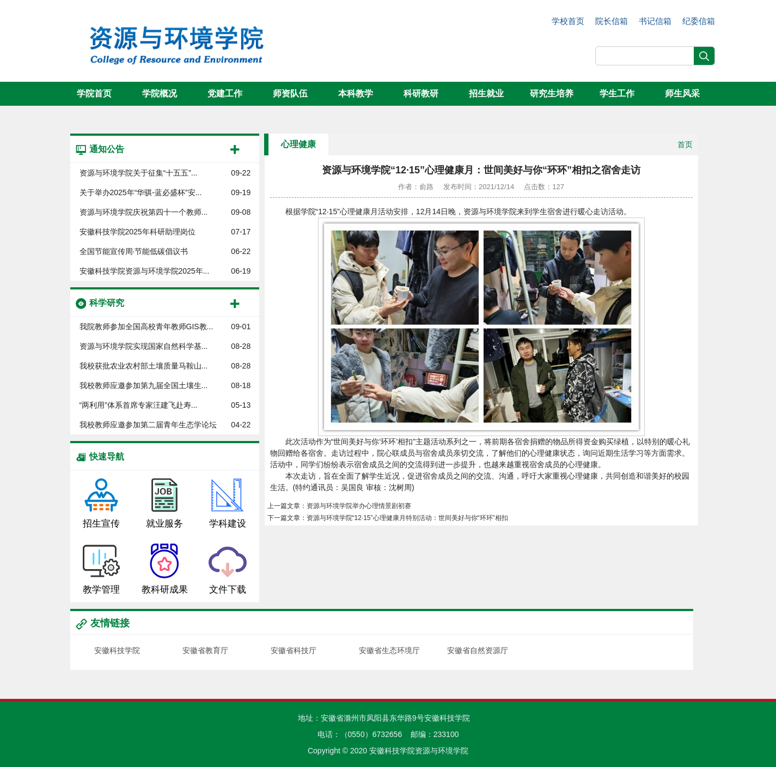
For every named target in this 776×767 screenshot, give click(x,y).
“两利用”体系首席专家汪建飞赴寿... (139, 405)
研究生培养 (551, 93)
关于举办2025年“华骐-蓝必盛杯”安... (141, 192)
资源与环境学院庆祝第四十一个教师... (144, 212)
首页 (685, 144)
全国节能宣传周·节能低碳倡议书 (134, 251)
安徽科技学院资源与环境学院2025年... (145, 271)
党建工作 (224, 93)
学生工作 (617, 93)
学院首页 (94, 93)
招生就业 (486, 93)
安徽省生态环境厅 (389, 650)
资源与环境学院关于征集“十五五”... (139, 172)
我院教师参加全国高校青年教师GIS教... (146, 326)
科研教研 (421, 93)
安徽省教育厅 (205, 650)
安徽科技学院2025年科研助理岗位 (137, 231)
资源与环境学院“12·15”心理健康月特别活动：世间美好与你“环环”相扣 (407, 518)
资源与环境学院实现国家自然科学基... (144, 346)
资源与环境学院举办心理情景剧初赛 (359, 506)
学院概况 (159, 93)
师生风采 (682, 93)
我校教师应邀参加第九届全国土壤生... (144, 385)
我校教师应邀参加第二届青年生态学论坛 (148, 424)
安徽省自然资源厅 (477, 650)
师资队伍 (290, 93)
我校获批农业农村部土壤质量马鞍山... (144, 365)
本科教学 (355, 93)
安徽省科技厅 (293, 650)
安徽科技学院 (117, 650)
